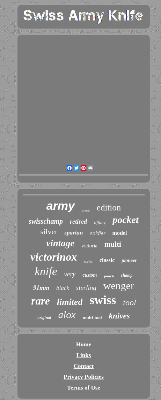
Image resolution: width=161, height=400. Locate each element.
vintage (60, 243)
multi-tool (92, 317)
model (119, 233)
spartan (73, 232)
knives (119, 315)
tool (129, 302)
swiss (102, 300)
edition (109, 207)
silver (49, 231)
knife (46, 271)
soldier (97, 233)
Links (83, 355)
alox (67, 314)
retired (78, 221)
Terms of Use (83, 387)
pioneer (129, 260)
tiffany (99, 222)
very (70, 274)
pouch (109, 276)
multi (112, 244)
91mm (41, 287)
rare (40, 301)
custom (89, 275)
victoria (89, 245)
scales (88, 261)
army (60, 205)
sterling (86, 287)
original (44, 317)
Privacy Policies (84, 377)
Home (83, 344)
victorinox (53, 257)
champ (126, 275)
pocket (125, 219)
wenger (118, 285)
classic (107, 260)
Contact (84, 366)
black (62, 288)
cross (86, 210)
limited (70, 302)
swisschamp (46, 221)
